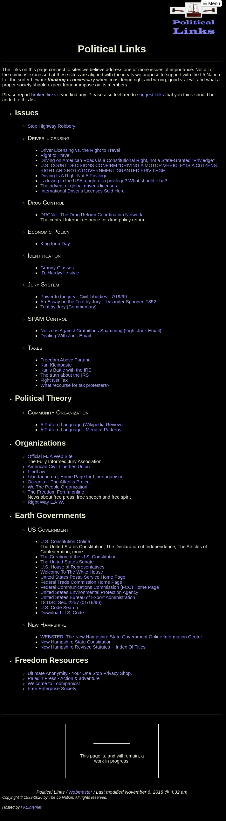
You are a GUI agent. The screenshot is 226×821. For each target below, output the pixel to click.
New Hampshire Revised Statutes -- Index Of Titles (93, 646)
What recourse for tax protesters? (75, 385)
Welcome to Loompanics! (54, 683)
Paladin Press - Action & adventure (64, 678)
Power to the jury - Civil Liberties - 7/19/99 (83, 296)
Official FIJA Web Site (50, 456)
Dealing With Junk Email (65, 335)
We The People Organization (57, 486)
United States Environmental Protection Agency (89, 592)
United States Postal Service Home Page (82, 577)
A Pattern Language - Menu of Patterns (80, 429)
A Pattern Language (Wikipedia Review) (81, 424)
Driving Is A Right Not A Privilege (73, 175)
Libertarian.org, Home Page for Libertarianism (75, 476)
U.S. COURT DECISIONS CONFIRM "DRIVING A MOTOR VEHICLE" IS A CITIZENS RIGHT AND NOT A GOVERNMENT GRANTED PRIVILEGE (128, 168)
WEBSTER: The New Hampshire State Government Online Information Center (121, 636)
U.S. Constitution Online (65, 541)
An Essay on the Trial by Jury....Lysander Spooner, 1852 (98, 301)
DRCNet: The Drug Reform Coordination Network (91, 214)
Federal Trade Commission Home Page (81, 582)
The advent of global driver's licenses (78, 185)
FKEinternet (31, 807)
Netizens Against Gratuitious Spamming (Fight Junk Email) (100, 330)
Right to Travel (55, 155)
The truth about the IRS (64, 375)
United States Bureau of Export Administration (87, 597)
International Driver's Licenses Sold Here (82, 190)
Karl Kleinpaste (56, 364)
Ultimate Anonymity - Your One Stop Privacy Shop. (80, 673)
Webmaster (80, 792)
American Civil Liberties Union (59, 466)
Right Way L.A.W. (46, 502)
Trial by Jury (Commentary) (68, 306)
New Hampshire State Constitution (76, 641)
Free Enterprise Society (52, 688)
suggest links (150, 94)
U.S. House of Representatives (72, 566)
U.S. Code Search (59, 607)
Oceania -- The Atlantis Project (59, 481)
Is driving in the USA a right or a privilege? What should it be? (103, 180)
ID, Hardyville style (59, 272)
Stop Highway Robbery (51, 126)
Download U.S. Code (62, 612)
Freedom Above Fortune (65, 359)
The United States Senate (67, 561)
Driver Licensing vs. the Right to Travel (80, 150)
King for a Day (55, 243)
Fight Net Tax (54, 380)
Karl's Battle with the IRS (66, 370)
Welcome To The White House (71, 572)
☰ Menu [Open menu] (211, 3)
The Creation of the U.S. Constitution (78, 556)
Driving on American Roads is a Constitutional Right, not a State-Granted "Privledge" (127, 160)
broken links (43, 94)
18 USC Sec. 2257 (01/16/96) (70, 602)
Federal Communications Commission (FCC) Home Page (99, 587)
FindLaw (36, 471)
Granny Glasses (57, 267)
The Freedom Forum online (56, 492)
